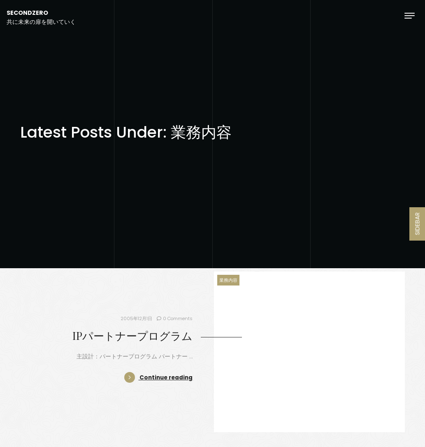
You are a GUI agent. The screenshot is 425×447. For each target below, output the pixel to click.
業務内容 (228, 280)
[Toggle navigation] (409, 15)
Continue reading (158, 377)
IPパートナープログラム (132, 335)
